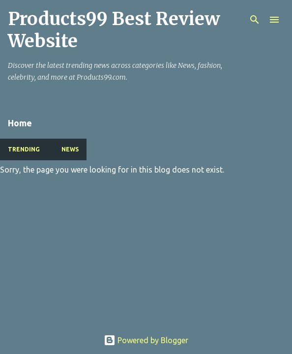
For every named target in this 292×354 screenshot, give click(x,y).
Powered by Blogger (146, 340)
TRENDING (24, 149)
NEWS (70, 149)
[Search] (255, 19)
